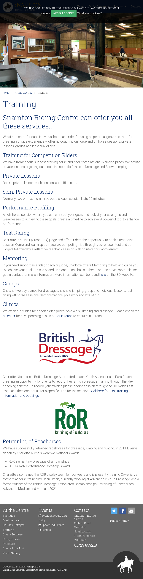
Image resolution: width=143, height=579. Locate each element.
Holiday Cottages (14, 525)
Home (6, 92)
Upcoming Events (51, 525)
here (102, 274)
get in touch (63, 316)
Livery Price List (13, 548)
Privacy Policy (119, 520)
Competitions (11, 539)
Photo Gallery (11, 553)
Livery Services (13, 534)
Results (45, 530)
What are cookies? (89, 13)
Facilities (9, 515)
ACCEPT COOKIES (63, 13)
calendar (9, 316)
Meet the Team (12, 520)
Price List (9, 543)
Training (42, 92)
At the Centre (23, 92)
